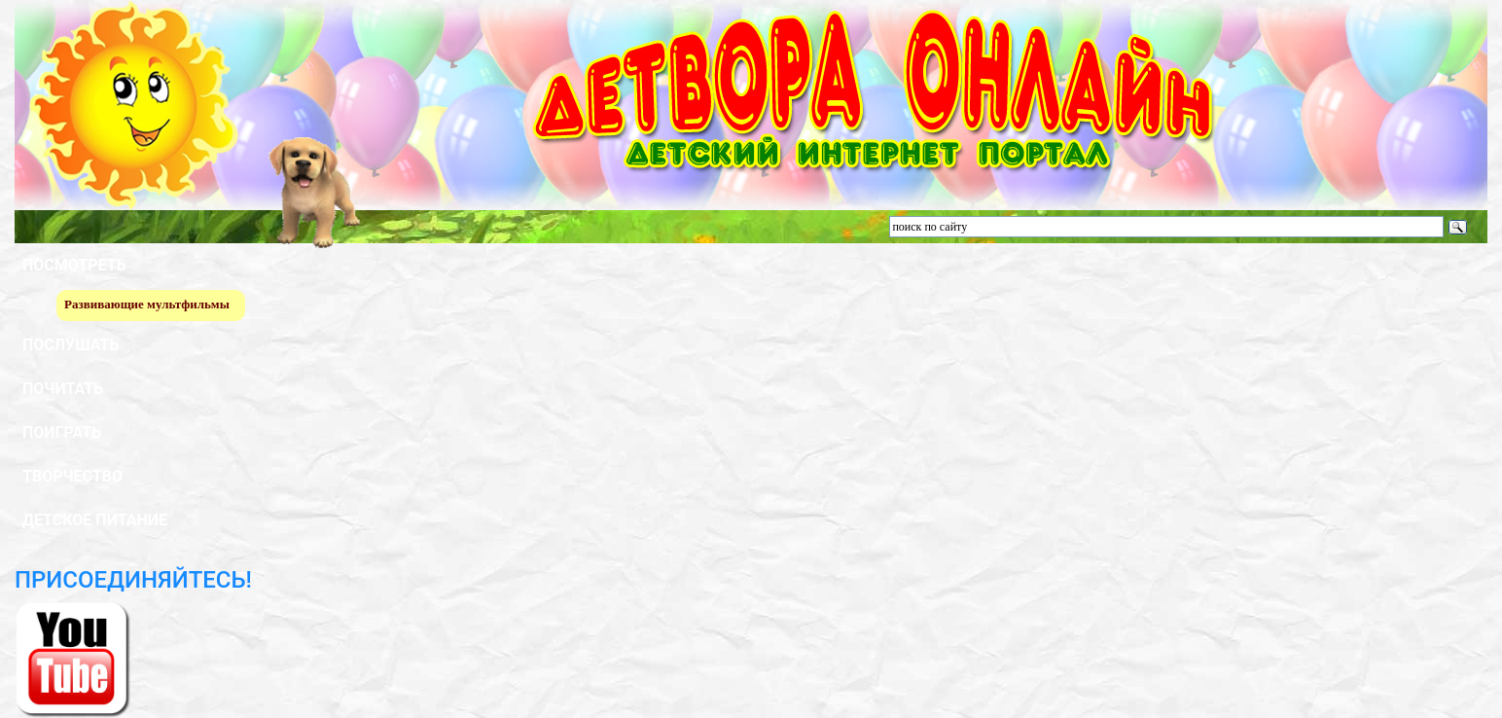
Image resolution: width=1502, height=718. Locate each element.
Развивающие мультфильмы (147, 304)
